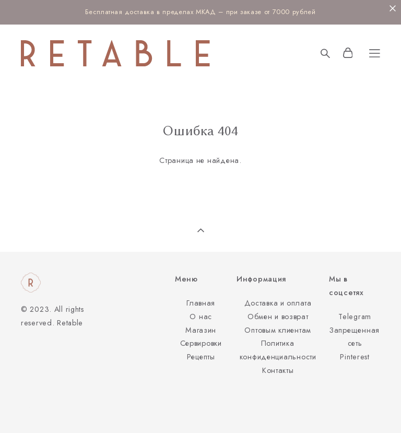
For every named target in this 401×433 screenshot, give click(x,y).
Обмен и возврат (278, 316)
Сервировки (201, 343)
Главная (200, 303)
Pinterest (354, 357)
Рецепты (201, 357)
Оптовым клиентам (277, 330)
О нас (201, 316)
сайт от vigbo (41, 408)
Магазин (200, 330)
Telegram (354, 316)
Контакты (278, 370)
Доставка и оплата (278, 303)
